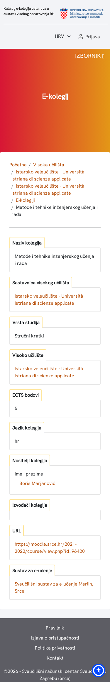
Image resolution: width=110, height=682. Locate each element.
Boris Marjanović (37, 483)
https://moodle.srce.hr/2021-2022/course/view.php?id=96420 (50, 547)
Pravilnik (55, 628)
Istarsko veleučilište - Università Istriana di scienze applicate (49, 299)
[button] (88, 37)
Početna (18, 165)
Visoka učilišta (48, 165)
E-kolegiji (25, 200)
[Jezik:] (63, 36)
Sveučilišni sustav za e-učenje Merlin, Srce (54, 587)
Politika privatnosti (55, 648)
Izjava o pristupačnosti (55, 638)
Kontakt (55, 658)
